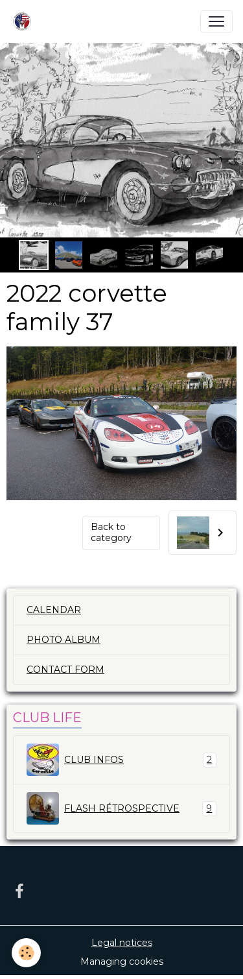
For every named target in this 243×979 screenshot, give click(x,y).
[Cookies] (26, 952)
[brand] (24, 21)
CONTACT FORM (65, 669)
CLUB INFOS (121, 759)
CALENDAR (54, 610)
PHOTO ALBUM (63, 640)
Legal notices (121, 943)
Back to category (111, 532)
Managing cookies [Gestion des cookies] (121, 961)
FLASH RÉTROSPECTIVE (121, 808)
